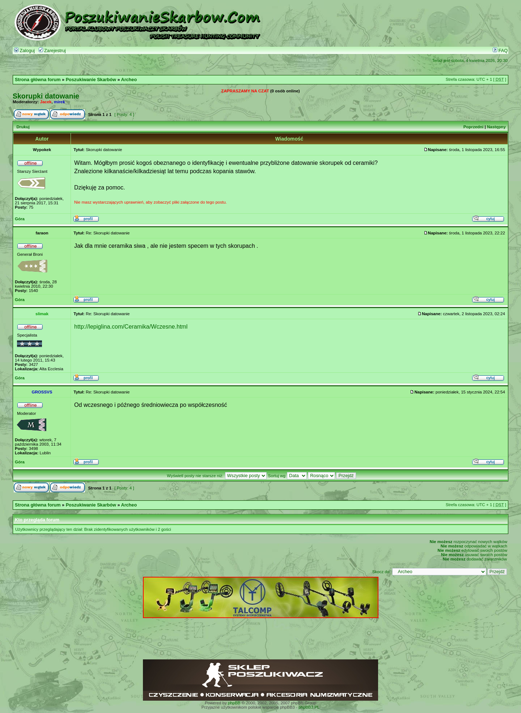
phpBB (234, 703)
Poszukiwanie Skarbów (91, 79)
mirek (59, 102)
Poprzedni (473, 127)
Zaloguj (24, 50)
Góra (20, 219)
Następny (496, 127)
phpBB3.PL (308, 707)
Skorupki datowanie (46, 96)
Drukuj (22, 127)
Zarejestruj (52, 50)
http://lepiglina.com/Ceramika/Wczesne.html (130, 326)
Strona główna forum (38, 79)
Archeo (129, 79)
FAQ (500, 50)
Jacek (46, 102)
